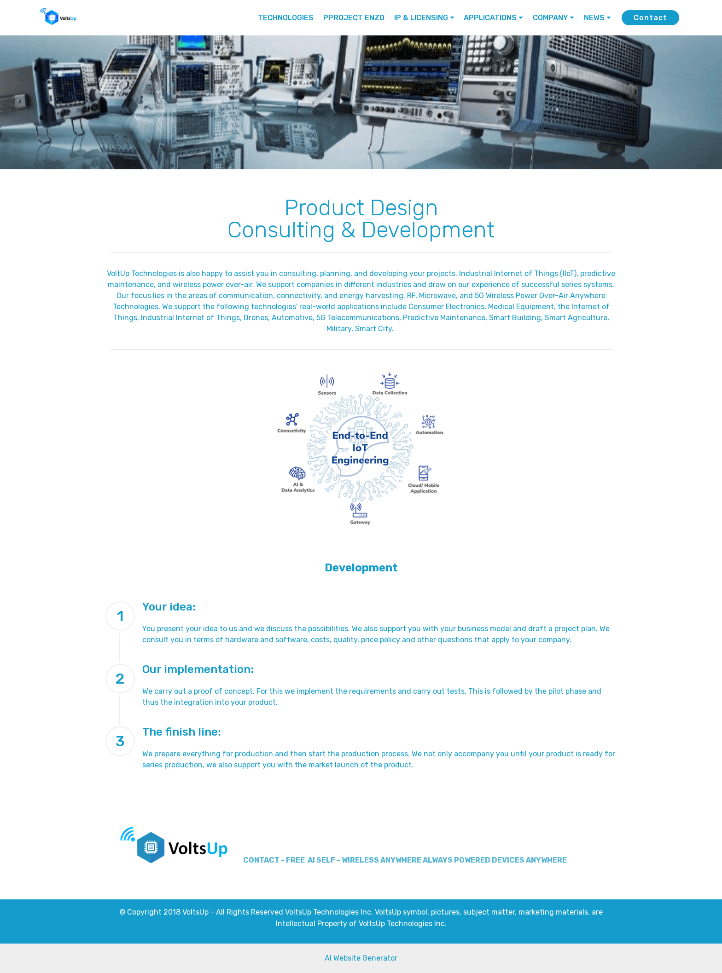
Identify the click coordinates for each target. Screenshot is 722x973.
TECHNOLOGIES (286, 17)
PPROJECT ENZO (353, 17)
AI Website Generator (361, 958)
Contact (650, 17)
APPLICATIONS (490, 17)
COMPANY (550, 17)
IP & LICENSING (421, 17)
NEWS (594, 17)
